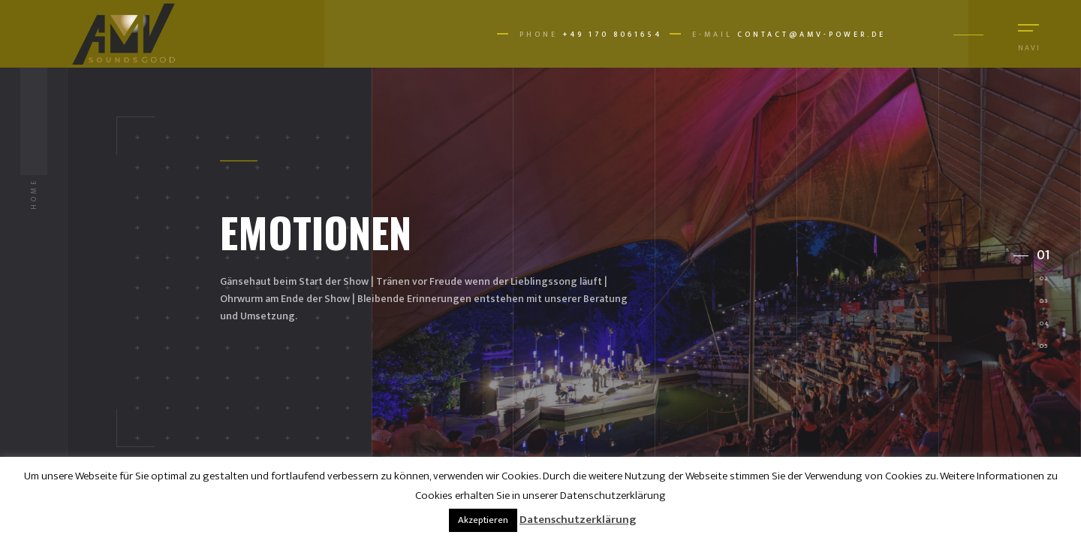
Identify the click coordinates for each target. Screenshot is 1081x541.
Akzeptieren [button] (483, 520)
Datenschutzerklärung (577, 519)
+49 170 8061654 (612, 35)
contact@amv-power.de (811, 35)
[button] (1032, 255)
